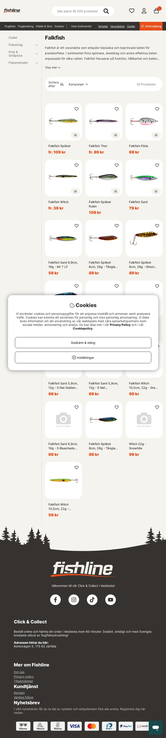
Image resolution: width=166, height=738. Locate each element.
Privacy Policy (120, 325)
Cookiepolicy (83, 328)
